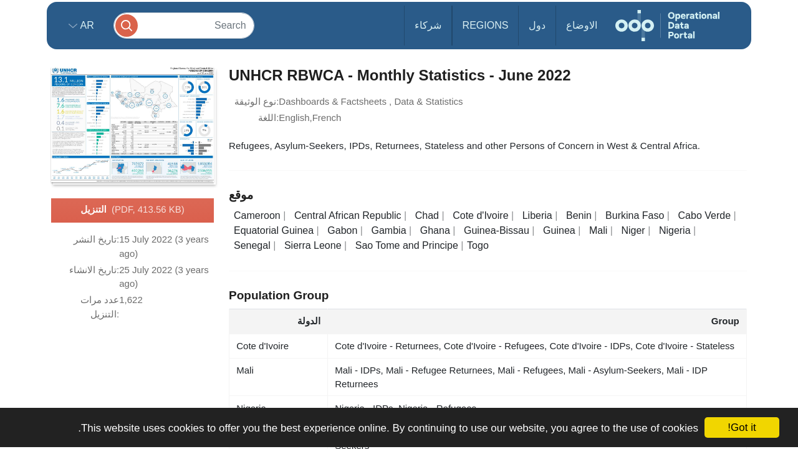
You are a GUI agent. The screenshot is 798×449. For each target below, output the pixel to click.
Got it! (742, 427)
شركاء (428, 25)
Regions (486, 25)
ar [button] (85, 25)
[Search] (183, 25)
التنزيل (132, 210)
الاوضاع (581, 25)
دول (537, 25)
